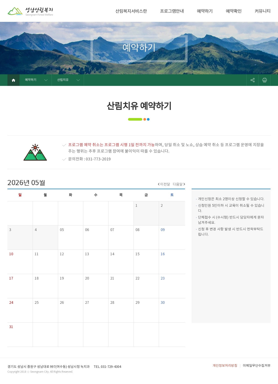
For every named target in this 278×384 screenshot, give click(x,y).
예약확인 (234, 11)
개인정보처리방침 (225, 366)
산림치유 (63, 80)
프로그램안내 (172, 11)
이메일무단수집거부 (257, 366)
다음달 (179, 184)
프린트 (264, 80)
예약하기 (205, 11)
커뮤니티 (263, 11)
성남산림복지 (30, 11)
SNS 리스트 (252, 80)
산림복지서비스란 (131, 11)
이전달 (164, 184)
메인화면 (13, 80)
